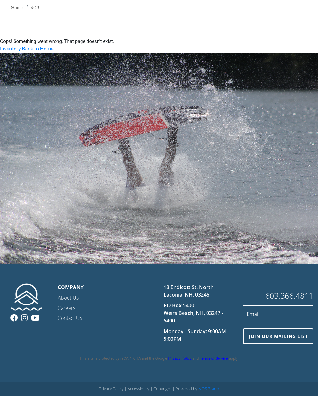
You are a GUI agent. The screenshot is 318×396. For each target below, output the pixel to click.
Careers (66, 307)
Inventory (10, 49)
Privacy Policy (179, 358)
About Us (68, 297)
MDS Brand (208, 389)
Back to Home (37, 49)
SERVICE (191, 9)
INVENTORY (112, 9)
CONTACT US (289, 9)
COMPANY (260, 9)
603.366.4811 (289, 295)
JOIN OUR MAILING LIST (278, 336)
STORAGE (215, 9)
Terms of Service (214, 358)
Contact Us (70, 318)
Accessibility (139, 389)
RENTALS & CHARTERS (154, 9)
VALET (236, 9)
